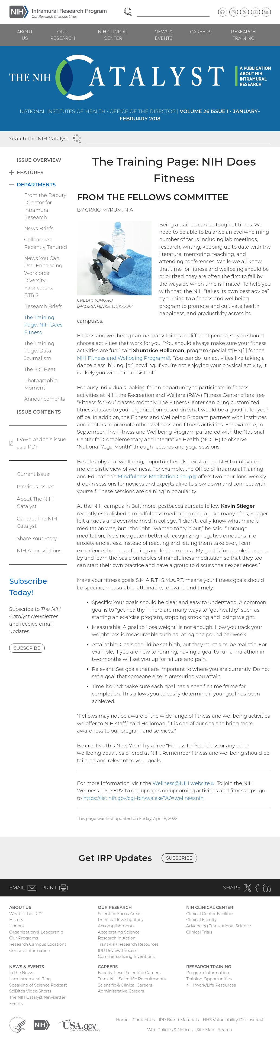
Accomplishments (116, 925)
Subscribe (27, 648)
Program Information (207, 972)
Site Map (205, 1029)
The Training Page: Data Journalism (39, 350)
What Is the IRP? (26, 913)
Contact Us (144, 1019)
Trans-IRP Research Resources (128, 944)
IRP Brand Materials (179, 1019)
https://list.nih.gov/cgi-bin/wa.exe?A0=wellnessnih (143, 798)
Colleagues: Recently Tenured (45, 243)
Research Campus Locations (37, 944)
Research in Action (117, 938)
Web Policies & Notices (169, 1029)
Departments (36, 185)
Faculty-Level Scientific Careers (129, 972)
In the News (21, 972)
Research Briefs (43, 306)
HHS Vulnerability (233, 1019)
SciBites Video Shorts (30, 991)
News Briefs (38, 228)
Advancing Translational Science (218, 925)
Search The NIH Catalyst (38, 139)
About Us (25, 35)
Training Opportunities (209, 978)
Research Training (243, 35)
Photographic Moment (40, 384)
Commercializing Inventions (126, 956)
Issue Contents (39, 412)
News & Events (164, 35)
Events (16, 1003)
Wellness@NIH (183, 783)
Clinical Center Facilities (210, 913)
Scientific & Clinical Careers (125, 985)
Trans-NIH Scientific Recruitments (132, 978)
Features (30, 172)
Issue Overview (39, 160)
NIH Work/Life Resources (211, 985)
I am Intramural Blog (30, 978)
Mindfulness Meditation (157, 476)
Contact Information (29, 950)
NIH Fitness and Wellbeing (123, 358)
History (16, 919)
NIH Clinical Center (113, 35)
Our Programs (23, 938)
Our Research (62, 35)
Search (225, 1029)
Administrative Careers (121, 991)
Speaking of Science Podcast (38, 985)
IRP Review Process (117, 950)
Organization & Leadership (36, 932)
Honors (16, 925)
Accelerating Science (119, 932)
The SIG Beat (40, 369)
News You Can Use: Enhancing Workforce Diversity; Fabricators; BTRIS (43, 276)
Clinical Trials (199, 932)
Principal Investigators (120, 919)
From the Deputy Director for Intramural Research (45, 206)
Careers (200, 31)
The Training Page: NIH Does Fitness (43, 324)
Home (122, 1019)
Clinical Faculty (201, 919)
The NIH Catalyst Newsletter (37, 997)
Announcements (44, 399)
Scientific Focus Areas (119, 913)
